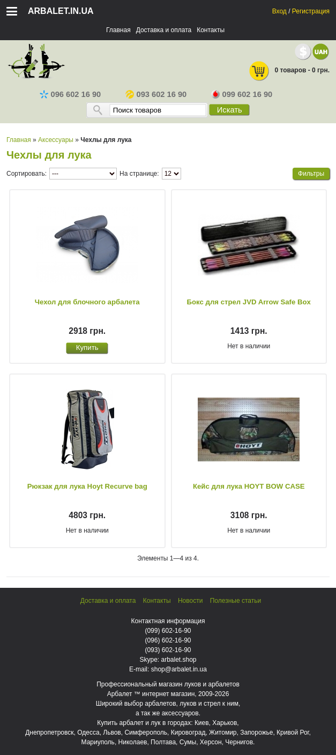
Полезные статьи (235, 600)
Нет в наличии (248, 346)
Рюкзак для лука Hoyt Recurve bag (87, 486)
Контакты (211, 30)
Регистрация (311, 11)
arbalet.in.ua (61, 11)
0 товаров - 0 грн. (289, 71)
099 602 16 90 (242, 94)
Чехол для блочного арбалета (87, 302)
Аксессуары (55, 140)
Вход (279, 11)
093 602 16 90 (156, 94)
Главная (118, 30)
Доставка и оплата (164, 30)
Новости (190, 600)
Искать (229, 110)
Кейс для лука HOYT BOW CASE (249, 486)
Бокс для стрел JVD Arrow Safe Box (249, 302)
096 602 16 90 (70, 94)
